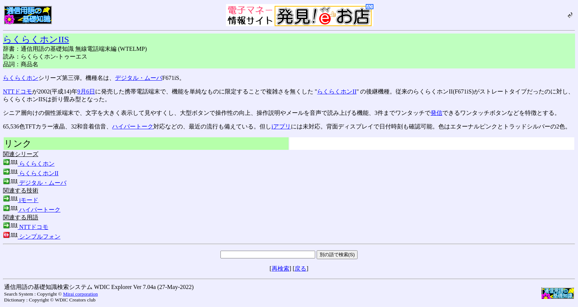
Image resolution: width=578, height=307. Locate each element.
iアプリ (280, 126)
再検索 (280, 268)
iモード (20, 200)
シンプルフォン (31, 236)
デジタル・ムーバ (138, 78)
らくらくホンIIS (36, 39)
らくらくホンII (336, 91)
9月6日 (86, 91)
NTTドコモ (17, 91)
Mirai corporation (80, 294)
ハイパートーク (132, 126)
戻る (300, 268)
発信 (436, 113)
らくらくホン (20, 78)
